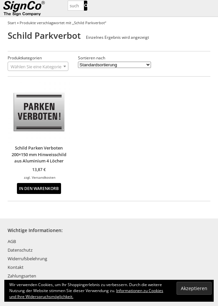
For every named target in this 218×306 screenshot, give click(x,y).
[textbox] (38, 66)
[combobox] (38, 66)
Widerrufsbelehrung (27, 259)
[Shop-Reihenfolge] (114, 65)
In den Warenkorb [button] (39, 188)
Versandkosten (43, 177)
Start (12, 22)
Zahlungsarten (22, 276)
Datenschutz (20, 250)
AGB (12, 241)
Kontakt (16, 267)
